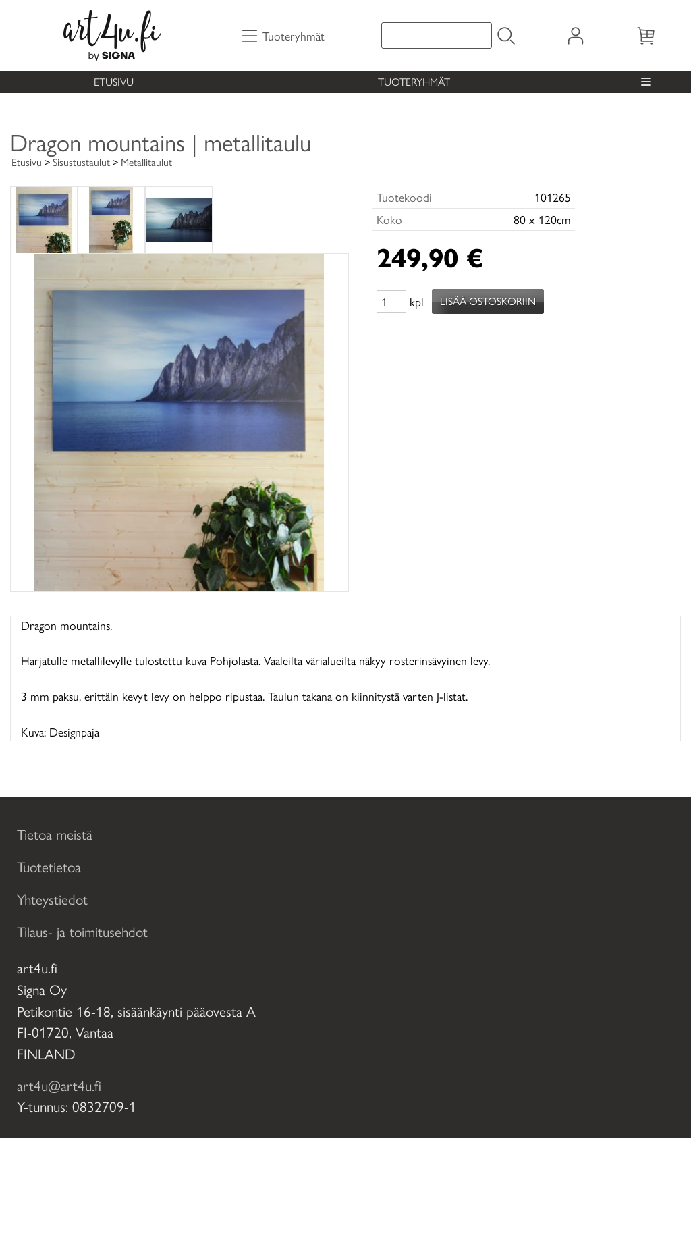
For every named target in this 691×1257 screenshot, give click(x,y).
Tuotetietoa (49, 866)
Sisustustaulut (81, 161)
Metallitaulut (146, 161)
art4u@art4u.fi (59, 1085)
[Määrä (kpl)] (391, 301)
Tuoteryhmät (414, 81)
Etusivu (114, 81)
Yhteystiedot (52, 898)
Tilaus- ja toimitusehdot (82, 931)
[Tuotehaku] (436, 35)
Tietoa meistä (54, 834)
